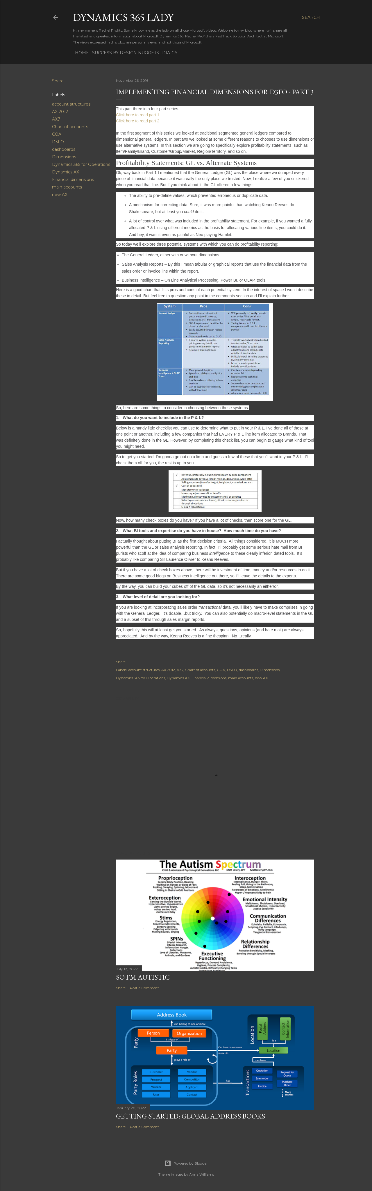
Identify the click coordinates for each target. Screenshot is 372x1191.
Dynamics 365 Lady (123, 17)
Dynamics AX (65, 172)
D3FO (58, 141)
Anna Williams (201, 1174)
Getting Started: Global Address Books (190, 1116)
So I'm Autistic (143, 977)
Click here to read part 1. (138, 115)
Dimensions (64, 156)
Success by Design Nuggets (123, 52)
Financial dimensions (73, 179)
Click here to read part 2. (138, 121)
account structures (71, 104)
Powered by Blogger (186, 1163)
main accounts (67, 187)
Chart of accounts (70, 126)
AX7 (56, 119)
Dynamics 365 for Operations (81, 164)
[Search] (311, 17)
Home (80, 52)
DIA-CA (167, 52)
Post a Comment (144, 988)
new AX (59, 194)
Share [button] (58, 81)
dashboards (63, 149)
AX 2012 (60, 111)
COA (56, 134)
